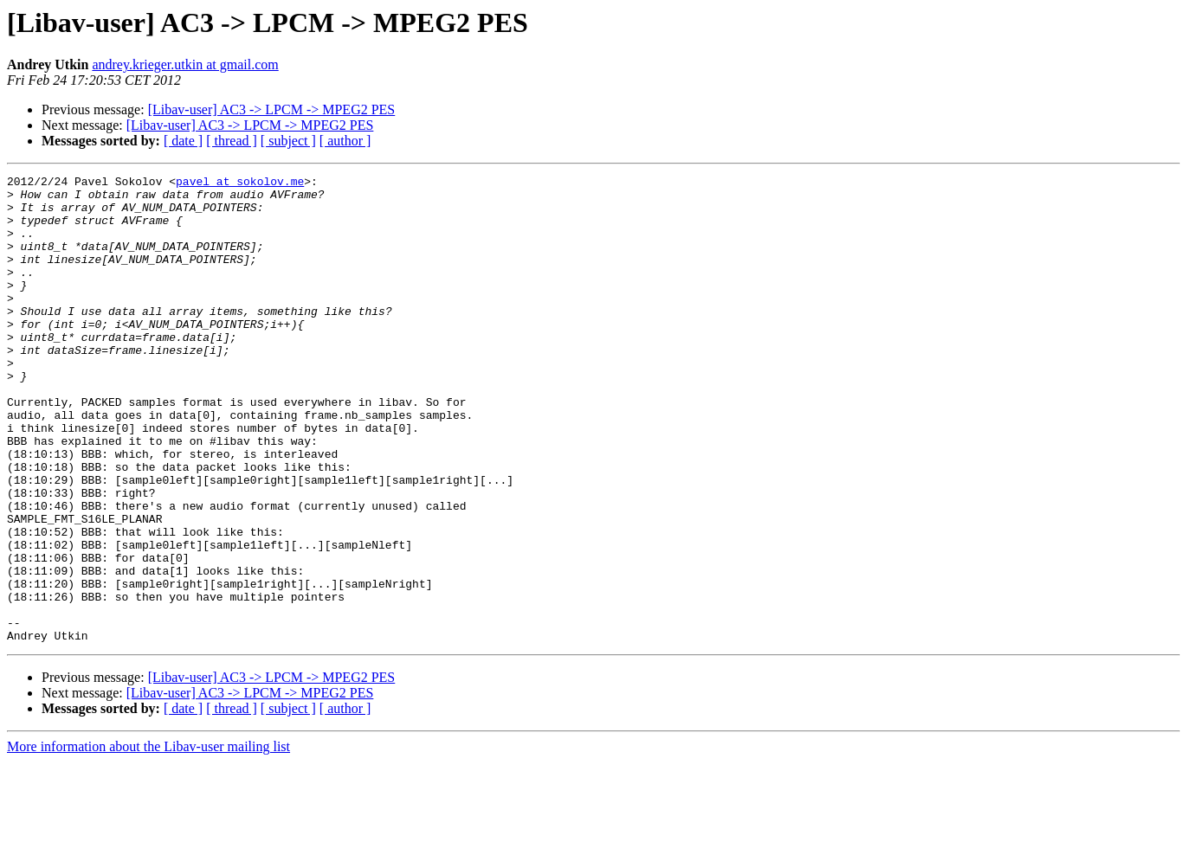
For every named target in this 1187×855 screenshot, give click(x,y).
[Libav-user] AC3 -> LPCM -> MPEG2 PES (272, 109)
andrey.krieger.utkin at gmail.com (185, 64)
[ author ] (345, 140)
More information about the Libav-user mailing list (148, 839)
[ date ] (183, 140)
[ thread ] (231, 140)
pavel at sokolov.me (240, 183)
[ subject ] (288, 140)
